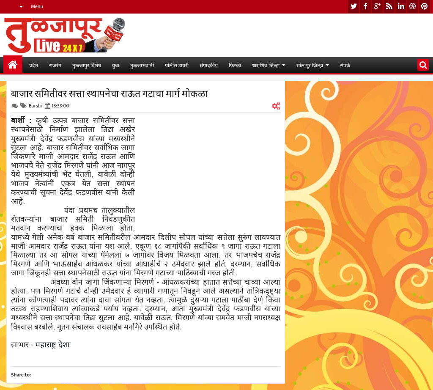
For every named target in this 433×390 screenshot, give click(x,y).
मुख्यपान (12, 65)
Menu (37, 6)
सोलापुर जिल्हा (309, 65)
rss (389, 6)
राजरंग (55, 65)
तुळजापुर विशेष (86, 65)
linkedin (400, 6)
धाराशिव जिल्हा (266, 65)
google (377, 6)
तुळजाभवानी (142, 65)
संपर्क (345, 65)
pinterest (424, 6)
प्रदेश (33, 65)
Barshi (35, 106)
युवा (115, 65)
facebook (365, 6)
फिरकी (235, 65)
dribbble (412, 6)
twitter (353, 6)
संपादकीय (209, 65)
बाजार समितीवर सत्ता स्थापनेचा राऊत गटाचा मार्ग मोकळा (109, 92)
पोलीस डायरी (177, 65)
